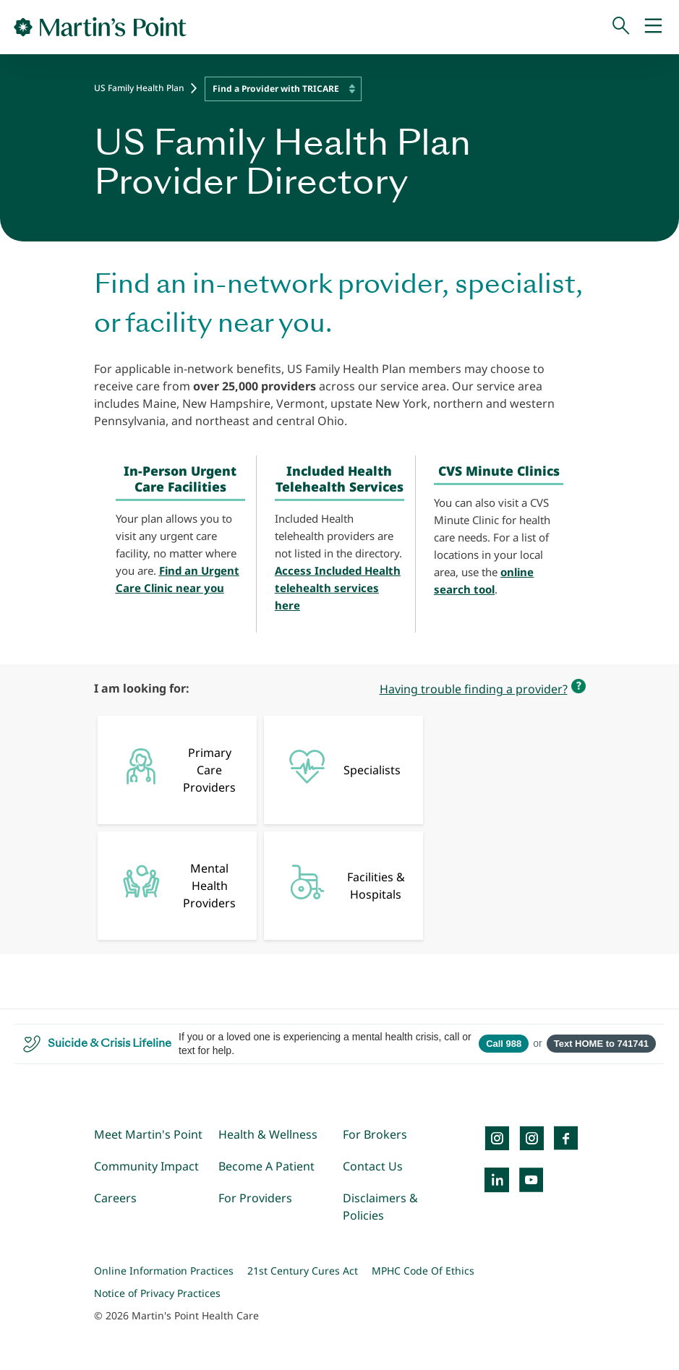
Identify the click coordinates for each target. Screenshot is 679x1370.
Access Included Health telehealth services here (338, 587)
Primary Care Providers (174, 770)
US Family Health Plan (139, 88)
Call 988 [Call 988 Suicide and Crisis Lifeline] (503, 1043)
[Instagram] (531, 1138)
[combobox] (283, 89)
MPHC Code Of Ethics (423, 1270)
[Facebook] (566, 1138)
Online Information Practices (164, 1270)
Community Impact (146, 1166)
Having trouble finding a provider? (474, 689)
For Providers (255, 1198)
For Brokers (375, 1134)
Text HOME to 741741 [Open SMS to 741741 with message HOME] (601, 1043)
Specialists (339, 766)
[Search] (621, 27)
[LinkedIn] (496, 1180)
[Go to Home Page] (100, 27)
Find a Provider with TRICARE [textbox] (276, 88)
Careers (115, 1198)
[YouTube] (531, 1180)
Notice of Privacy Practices (157, 1293)
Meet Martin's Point (148, 1134)
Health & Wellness (267, 1134)
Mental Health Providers (174, 885)
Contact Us (373, 1166)
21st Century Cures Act (302, 1270)
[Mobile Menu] (653, 27)
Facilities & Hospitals (341, 883)
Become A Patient (266, 1166)
